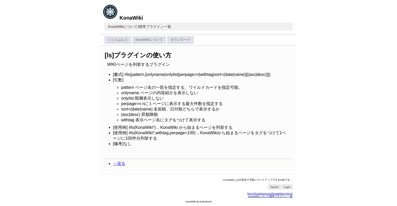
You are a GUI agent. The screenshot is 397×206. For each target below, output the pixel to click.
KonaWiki (123, 18)
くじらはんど (118, 40)
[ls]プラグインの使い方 (138, 55)
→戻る (119, 163)
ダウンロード (180, 40)
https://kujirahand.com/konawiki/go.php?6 (270, 193)
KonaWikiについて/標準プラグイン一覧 (270, 196)
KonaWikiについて (123, 27)
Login (287, 187)
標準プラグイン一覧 (155, 27)
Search (274, 187)
